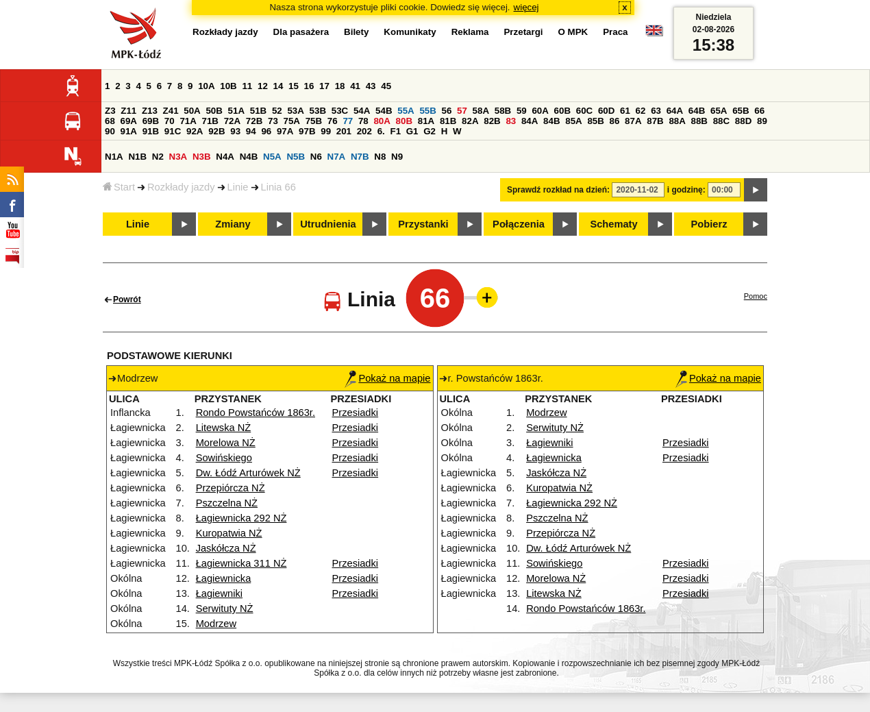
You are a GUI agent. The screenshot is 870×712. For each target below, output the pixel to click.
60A (540, 111)
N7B (360, 156)
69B (150, 121)
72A (232, 121)
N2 (158, 156)
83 (511, 121)
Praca (615, 32)
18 (340, 86)
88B (699, 121)
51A (236, 111)
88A (677, 121)
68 (110, 121)
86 (615, 121)
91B (150, 131)
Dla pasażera (301, 32)
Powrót (127, 299)
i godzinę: (686, 190)
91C (172, 131)
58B (503, 111)
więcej (526, 7)
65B (740, 111)
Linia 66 (278, 187)
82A (470, 121)
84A (529, 121)
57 (462, 111)
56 (447, 111)
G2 (429, 131)
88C (721, 121)
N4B (249, 156)
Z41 (171, 111)
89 (762, 121)
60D (606, 111)
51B (258, 111)
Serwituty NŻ (224, 608)
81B (448, 121)
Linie (238, 187)
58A (481, 111)
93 (235, 131)
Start (119, 187)
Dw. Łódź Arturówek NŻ (248, 472)
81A (426, 121)
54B (383, 111)
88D (743, 121)
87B (655, 121)
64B (696, 111)
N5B (295, 156)
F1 (395, 131)
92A (194, 131)
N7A (336, 156)
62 (641, 111)
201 (343, 131)
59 (522, 111)
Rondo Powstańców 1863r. (255, 412)
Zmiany (232, 224)
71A (187, 121)
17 (324, 86)
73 (273, 121)
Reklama (470, 32)
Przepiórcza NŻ (230, 487)
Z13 (150, 111)
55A (405, 111)
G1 (412, 131)
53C (340, 111)
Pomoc (755, 296)
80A (381, 121)
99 (326, 131)
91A (129, 131)
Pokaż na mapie (387, 378)
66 (759, 111)
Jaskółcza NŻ (226, 548)
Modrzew (216, 623)
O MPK (573, 32)
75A (292, 121)
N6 (316, 156)
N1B (137, 156)
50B (214, 111)
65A (718, 111)
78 (363, 121)
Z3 (110, 111)
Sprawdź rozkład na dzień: (558, 190)
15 (293, 86)
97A (285, 131)
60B (562, 111)
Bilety (356, 32)
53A (295, 111)
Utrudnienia (328, 224)
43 (371, 86)
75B (314, 121)
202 (364, 131)
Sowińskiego (224, 457)
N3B (201, 156)
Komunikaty (410, 32)
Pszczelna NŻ (227, 503)
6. (381, 131)
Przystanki (423, 224)
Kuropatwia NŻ (229, 533)
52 (277, 111)
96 (266, 131)
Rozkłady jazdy (181, 187)
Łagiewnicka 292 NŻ (241, 518)
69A (129, 121)
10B (228, 86)
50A (192, 111)
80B (404, 121)
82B (492, 121)
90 (110, 131)
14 (278, 86)
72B (254, 121)
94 (251, 131)
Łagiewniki (219, 593)
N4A (225, 156)
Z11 (128, 111)
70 (169, 121)
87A (633, 121)
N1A (114, 156)
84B (551, 121)
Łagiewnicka (223, 578)
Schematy (613, 224)
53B (318, 111)
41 (355, 86)
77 (348, 121)
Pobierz (709, 224)
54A (361, 111)
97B (307, 131)
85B (595, 121)
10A (206, 86)
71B (210, 121)
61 (625, 111)
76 (332, 121)
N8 (380, 156)
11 (247, 86)
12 (263, 86)
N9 (397, 156)
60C (584, 111)
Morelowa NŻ (226, 442)
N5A (272, 156)
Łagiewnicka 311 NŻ (241, 563)
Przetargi (523, 32)
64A (675, 111)
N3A (178, 156)
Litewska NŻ (223, 427)
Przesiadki (355, 412)
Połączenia (519, 224)
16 (309, 86)
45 (386, 86)
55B (427, 111)
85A (573, 121)
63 (656, 111)
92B (216, 131)
